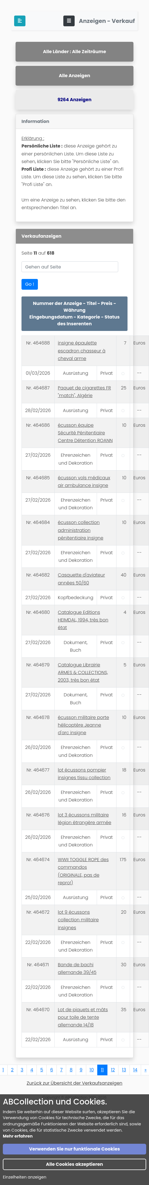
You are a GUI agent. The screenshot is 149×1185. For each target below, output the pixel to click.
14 (135, 1070)
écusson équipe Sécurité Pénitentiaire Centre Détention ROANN (85, 433)
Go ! (29, 284)
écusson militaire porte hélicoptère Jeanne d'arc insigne (83, 725)
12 (113, 1070)
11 (102, 1070)
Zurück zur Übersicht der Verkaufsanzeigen (74, 1083)
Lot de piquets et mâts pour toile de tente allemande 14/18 (83, 1017)
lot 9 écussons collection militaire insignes (78, 920)
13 (124, 1070)
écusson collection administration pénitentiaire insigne (80, 530)
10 (92, 1070)
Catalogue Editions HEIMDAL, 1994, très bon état (83, 620)
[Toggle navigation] (69, 21)
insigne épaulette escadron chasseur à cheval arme (81, 350)
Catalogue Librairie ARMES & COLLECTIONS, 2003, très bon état (83, 672)
